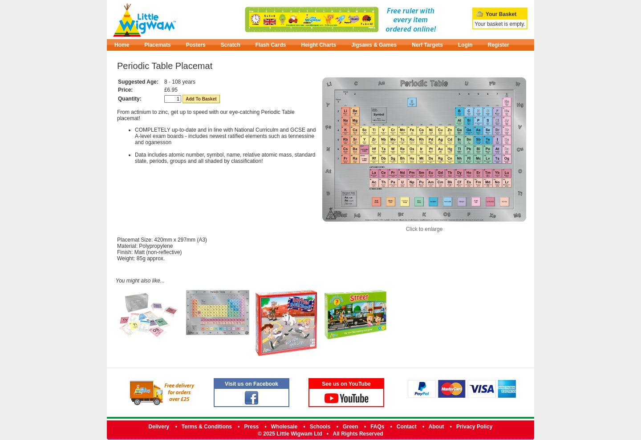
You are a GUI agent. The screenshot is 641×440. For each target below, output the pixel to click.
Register (498, 45)
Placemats (157, 45)
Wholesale (284, 427)
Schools (320, 427)
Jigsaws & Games (374, 45)
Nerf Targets (427, 45)
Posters (196, 45)
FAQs (377, 427)
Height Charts (318, 45)
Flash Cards (271, 45)
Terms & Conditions (207, 427)
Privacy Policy (474, 427)
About (436, 427)
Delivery (159, 427)
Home (121, 45)
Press (251, 427)
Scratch (230, 45)
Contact (407, 427)
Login (465, 45)
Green (350, 427)
